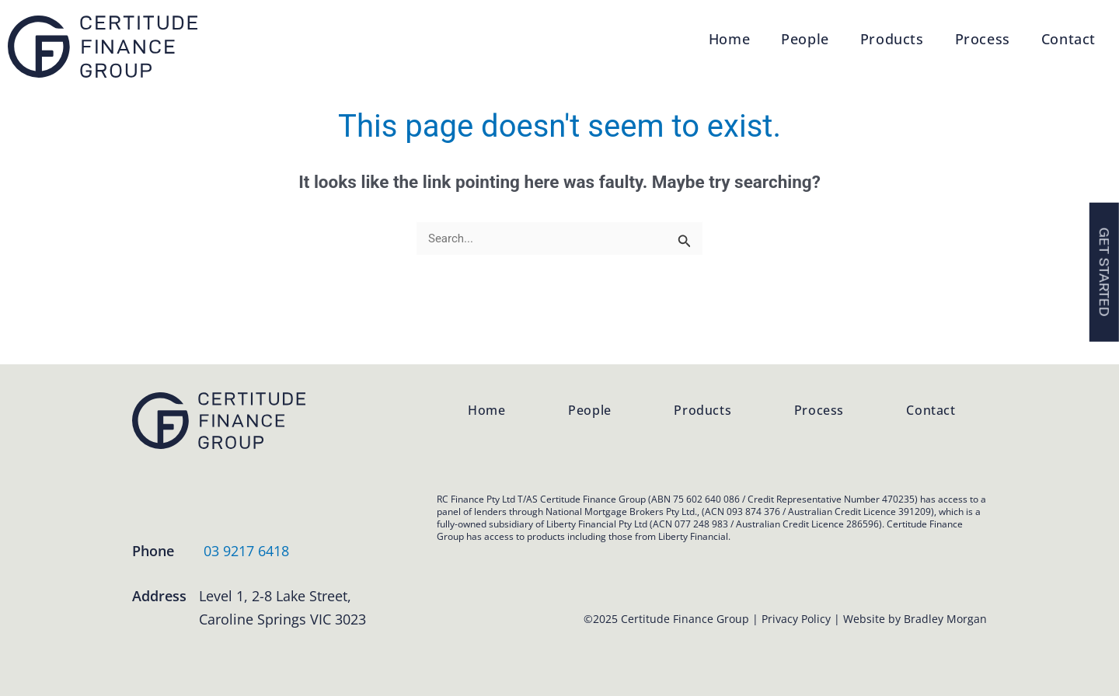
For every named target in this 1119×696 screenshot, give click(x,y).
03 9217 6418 (246, 550)
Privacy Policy (796, 618)
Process (982, 39)
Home (729, 39)
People (805, 39)
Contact (1068, 39)
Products (892, 39)
